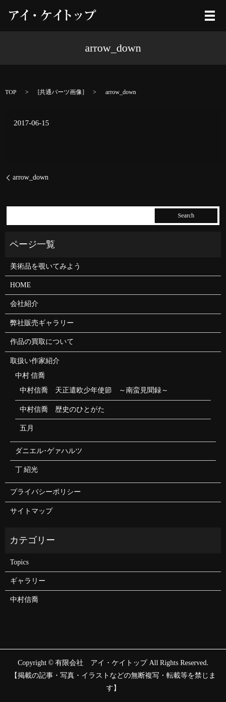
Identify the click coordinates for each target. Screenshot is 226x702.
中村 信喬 (30, 375)
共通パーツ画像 (60, 92)
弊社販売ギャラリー (42, 323)
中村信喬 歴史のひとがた (62, 409)
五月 (27, 428)
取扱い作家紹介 (35, 361)
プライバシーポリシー (45, 492)
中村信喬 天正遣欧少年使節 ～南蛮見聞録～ (94, 390)
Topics (19, 562)
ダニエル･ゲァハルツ (48, 451)
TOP (10, 92)
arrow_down (31, 177)
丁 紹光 (26, 469)
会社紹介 (24, 304)
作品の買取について (42, 341)
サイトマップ (31, 511)
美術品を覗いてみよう (45, 266)
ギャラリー (28, 581)
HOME (20, 285)
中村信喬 (24, 599)
